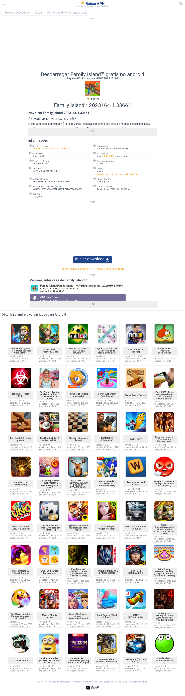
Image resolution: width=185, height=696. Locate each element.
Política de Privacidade (59, 682)
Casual (38, 12)
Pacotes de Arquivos (17, 12)
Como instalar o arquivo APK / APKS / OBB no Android (92, 268)
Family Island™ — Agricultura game (67, 12)
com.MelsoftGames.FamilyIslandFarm (51, 148)
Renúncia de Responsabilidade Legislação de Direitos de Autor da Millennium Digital (110, 682)
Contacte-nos (42, 682)
